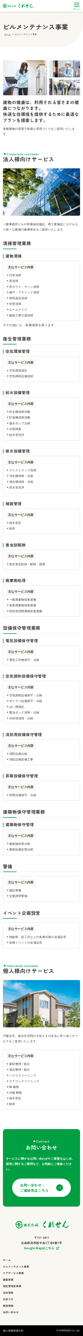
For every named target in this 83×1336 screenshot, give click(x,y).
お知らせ (8, 1299)
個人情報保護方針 (13, 1330)
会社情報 (8, 1292)
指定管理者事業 (12, 1286)
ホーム (7, 34)
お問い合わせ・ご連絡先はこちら (34, 1187)
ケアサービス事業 (13, 1273)
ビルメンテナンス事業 (16, 1266)
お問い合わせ (11, 1312)
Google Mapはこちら (39, 1248)
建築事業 (8, 1279)
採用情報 (8, 1306)
